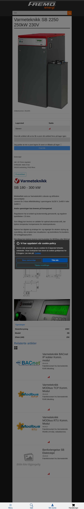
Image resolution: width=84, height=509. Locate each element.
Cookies (38, 253)
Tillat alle (55, 260)
